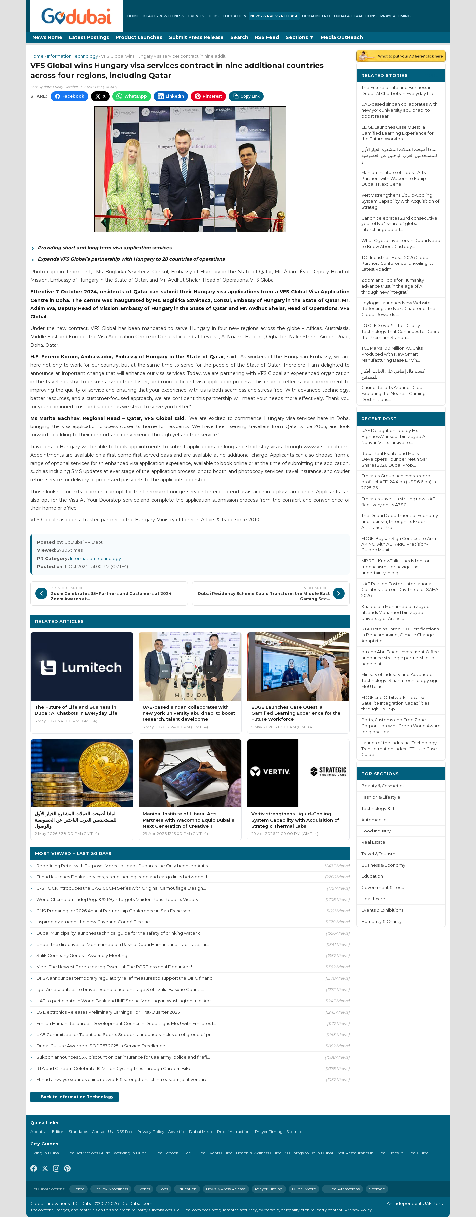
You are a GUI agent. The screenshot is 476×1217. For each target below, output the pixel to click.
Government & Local (383, 887)
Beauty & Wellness (163, 16)
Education (234, 16)
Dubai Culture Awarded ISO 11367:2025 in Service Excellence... (102, 1045)
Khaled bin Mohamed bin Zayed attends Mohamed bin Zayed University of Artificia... (395, 612)
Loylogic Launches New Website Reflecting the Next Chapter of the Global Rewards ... (398, 308)
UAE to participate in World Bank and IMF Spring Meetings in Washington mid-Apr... (125, 1000)
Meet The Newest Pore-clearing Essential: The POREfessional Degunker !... (115, 966)
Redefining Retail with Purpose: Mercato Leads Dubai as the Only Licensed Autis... (123, 865)
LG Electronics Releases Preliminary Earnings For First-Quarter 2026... (109, 1012)
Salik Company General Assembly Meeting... (83, 955)
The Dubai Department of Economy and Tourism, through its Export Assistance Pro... (399, 521)
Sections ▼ (300, 37)
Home (133, 16)
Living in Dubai (45, 1152)
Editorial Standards (70, 1131)
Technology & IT (378, 808)
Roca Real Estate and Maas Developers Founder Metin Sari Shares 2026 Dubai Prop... (394, 459)
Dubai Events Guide (213, 1152)
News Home (47, 37)
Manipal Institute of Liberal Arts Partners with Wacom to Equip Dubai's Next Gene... (393, 178)
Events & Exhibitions (382, 910)
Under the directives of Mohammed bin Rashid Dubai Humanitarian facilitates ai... (122, 944)
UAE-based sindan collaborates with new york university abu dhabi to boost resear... (399, 110)
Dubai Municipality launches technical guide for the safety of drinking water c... (120, 933)
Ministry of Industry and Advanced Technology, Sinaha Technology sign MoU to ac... (400, 680)
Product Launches (139, 37)
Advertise (176, 1131)
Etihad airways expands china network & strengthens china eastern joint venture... (123, 1079)
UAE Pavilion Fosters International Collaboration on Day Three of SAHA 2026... (399, 589)
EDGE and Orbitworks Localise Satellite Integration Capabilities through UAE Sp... (395, 703)
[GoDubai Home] (76, 16)
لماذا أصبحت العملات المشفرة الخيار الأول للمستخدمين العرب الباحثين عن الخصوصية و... (399, 155)
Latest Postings (89, 37)
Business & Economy (383, 865)
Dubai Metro (316, 16)
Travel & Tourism (378, 853)
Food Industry (376, 831)
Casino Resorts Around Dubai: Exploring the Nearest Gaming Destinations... (393, 393)
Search (239, 37)
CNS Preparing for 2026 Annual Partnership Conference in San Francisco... (114, 910)
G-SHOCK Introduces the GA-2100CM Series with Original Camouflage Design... (121, 888)
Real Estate (373, 842)
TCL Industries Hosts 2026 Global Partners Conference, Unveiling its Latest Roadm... (397, 263)
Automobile (374, 819)
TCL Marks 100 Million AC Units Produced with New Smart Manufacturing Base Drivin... (392, 354)
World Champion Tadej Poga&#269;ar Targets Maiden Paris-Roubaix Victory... (118, 899)
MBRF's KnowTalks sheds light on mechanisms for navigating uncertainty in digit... (396, 566)
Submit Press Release (196, 37)
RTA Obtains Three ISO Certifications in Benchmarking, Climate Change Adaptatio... (400, 635)
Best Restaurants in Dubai (361, 1152)
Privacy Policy (150, 1131)
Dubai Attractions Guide (86, 1152)
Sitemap (294, 1131)
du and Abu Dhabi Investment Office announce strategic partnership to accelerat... (400, 657)
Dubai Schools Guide (171, 1152)
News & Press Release (274, 16)
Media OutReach (342, 37)
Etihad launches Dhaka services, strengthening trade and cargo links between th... (124, 876)
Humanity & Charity (381, 921)
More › (433, 75)
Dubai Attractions (355, 16)
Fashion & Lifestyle (380, 797)
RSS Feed (267, 37)
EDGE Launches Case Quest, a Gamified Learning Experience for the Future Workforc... (397, 133)
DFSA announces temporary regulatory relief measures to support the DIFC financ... (125, 978)
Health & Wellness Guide (258, 1152)
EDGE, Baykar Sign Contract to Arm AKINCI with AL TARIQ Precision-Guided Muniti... (398, 544)
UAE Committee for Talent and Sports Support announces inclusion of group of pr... (125, 1034)
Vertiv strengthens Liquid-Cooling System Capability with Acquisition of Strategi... (400, 201)
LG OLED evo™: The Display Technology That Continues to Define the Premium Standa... (401, 331)
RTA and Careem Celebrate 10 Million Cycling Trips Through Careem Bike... (115, 1068)
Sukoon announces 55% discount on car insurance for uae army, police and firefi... (123, 1057)
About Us (39, 1131)
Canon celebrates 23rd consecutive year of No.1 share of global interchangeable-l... (399, 224)
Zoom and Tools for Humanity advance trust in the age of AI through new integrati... (392, 286)
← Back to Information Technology (74, 1096)
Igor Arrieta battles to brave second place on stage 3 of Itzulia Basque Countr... (120, 989)
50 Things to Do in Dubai (309, 1152)
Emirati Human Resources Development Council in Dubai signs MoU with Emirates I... (126, 1023)
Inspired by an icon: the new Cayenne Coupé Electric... (94, 921)
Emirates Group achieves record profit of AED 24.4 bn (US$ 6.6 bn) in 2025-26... (398, 481)
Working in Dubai (131, 1152)
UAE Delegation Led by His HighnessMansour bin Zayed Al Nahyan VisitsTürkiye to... (393, 436)
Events (196, 16)
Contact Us (102, 1131)
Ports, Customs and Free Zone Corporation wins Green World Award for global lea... (401, 725)
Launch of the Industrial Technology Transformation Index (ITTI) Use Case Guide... (399, 748)
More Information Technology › (305, 621)
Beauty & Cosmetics (382, 785)
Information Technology (72, 56)
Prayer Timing (395, 16)
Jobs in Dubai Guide (409, 1152)
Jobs (213, 16)
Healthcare (373, 898)
